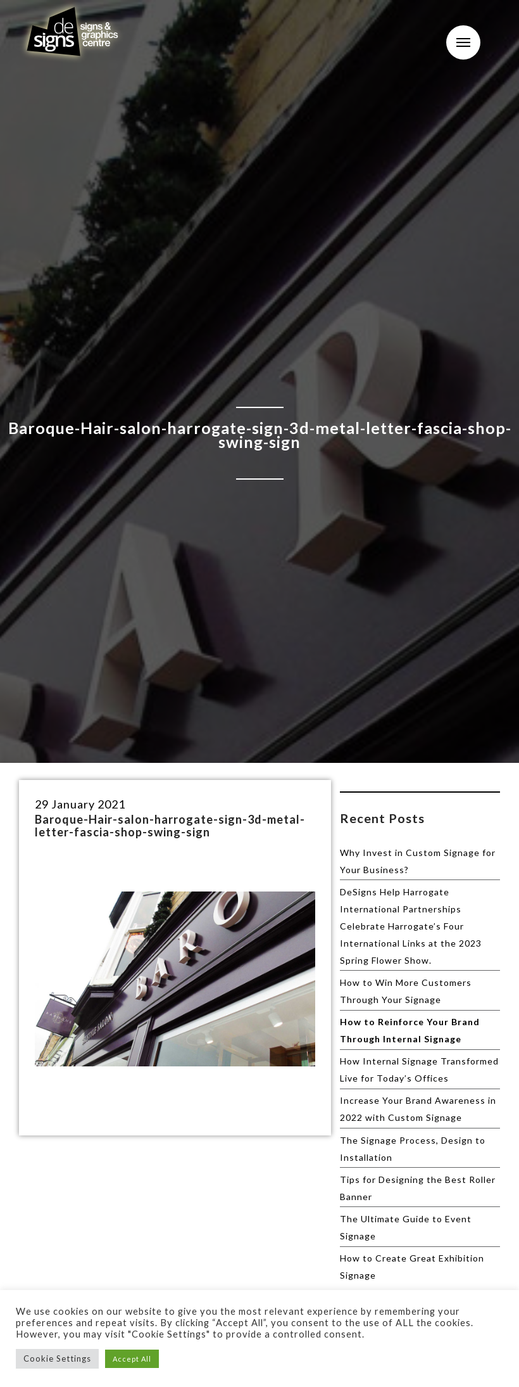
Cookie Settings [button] (57, 1358)
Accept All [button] (132, 1359)
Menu (463, 42)
